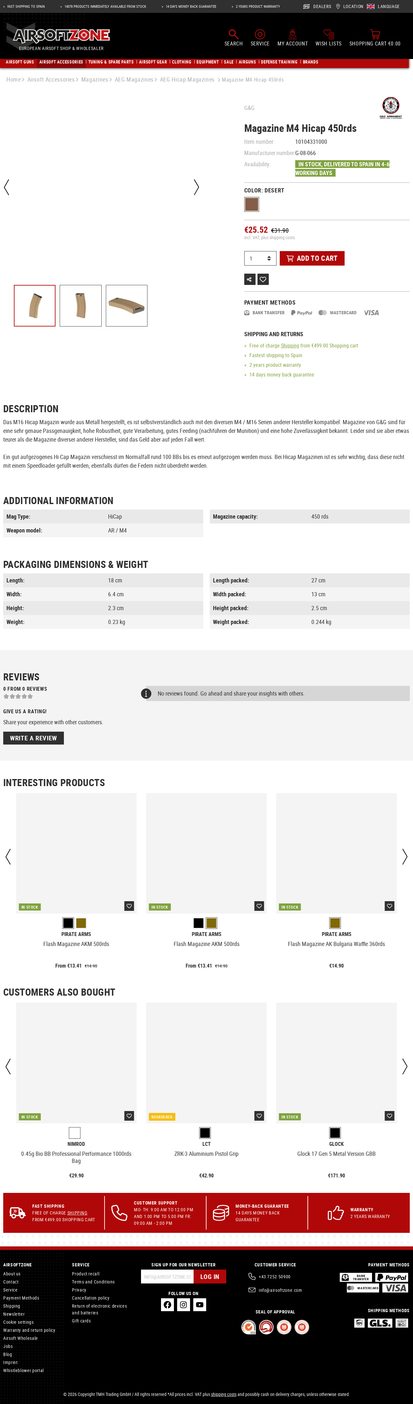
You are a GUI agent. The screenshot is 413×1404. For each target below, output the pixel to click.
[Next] (196, 187)
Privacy (79, 1290)
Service (10, 1290)
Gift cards (81, 1321)
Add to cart (312, 258)
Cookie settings (18, 1322)
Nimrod (76, 1144)
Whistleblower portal (23, 1370)
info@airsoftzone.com (280, 1290)
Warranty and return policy (29, 1330)
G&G (249, 108)
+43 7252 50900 (275, 1276)
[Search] (234, 38)
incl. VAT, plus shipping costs (269, 237)
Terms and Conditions (93, 1282)
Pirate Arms (76, 934)
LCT (206, 1144)
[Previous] (6, 187)
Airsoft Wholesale (20, 1338)
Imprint (10, 1362)
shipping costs (224, 1394)
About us (12, 1274)
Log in (209, 1276)
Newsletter (14, 1314)
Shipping (290, 345)
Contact (10, 1282)
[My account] (293, 38)
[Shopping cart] (375, 38)
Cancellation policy (90, 1298)
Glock (336, 1144)
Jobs (8, 1346)
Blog (7, 1354)
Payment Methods (21, 1298)
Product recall (85, 1274)
